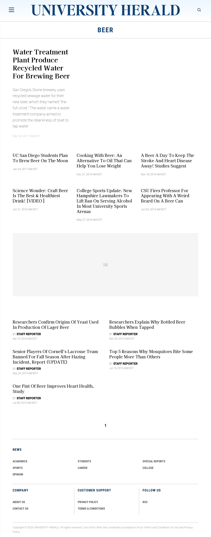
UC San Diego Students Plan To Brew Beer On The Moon (40, 157)
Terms (148, 527)
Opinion (18, 474)
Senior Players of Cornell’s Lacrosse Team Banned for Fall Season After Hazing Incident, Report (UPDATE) (55, 356)
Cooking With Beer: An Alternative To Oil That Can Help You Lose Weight (104, 160)
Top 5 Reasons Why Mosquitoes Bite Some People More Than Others (151, 354)
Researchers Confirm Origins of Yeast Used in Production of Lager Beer (56, 324)
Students (84, 461)
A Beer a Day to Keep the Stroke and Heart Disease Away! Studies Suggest (167, 160)
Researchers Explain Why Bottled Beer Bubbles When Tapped (147, 324)
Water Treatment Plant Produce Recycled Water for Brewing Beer (41, 63)
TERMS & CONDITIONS (91, 508)
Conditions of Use (167, 527)
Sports (18, 468)
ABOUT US (19, 502)
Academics (20, 461)
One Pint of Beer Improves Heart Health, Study (53, 388)
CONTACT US (20, 508)
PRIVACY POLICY (88, 502)
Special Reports (154, 461)
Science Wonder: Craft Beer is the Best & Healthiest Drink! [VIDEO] (40, 195)
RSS (145, 502)
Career (82, 468)
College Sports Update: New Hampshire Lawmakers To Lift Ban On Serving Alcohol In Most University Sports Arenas (104, 200)
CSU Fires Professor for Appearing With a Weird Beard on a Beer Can (165, 195)
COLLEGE (148, 468)
